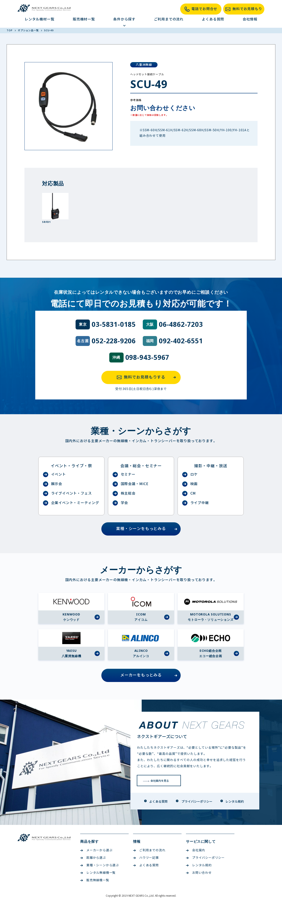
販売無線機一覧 (94, 880)
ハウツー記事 (146, 858)
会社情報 (250, 19)
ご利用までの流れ (169, 19)
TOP (10, 30)
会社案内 (195, 850)
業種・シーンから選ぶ (99, 865)
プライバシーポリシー (205, 858)
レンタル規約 (199, 865)
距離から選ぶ (93, 858)
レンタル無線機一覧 (98, 873)
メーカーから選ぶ (96, 850)
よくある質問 (213, 19)
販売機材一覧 (84, 19)
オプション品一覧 (28, 30)
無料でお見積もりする (147, 377)
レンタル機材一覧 (39, 19)
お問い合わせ (199, 873)
